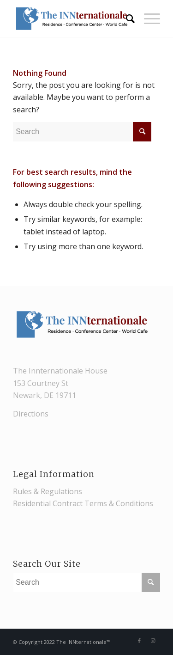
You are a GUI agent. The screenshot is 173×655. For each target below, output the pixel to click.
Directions (30, 414)
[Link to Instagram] (153, 641)
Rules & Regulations (47, 491)
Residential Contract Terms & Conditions (83, 503)
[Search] (126, 18)
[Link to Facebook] (139, 641)
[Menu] (147, 18)
